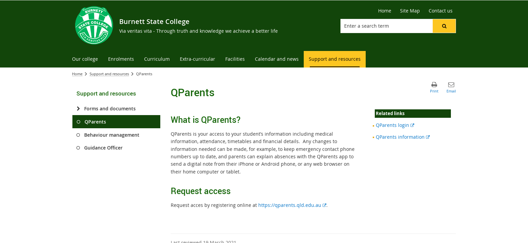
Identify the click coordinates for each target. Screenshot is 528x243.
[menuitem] (85, 59)
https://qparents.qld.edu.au (292, 205)
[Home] (385, 10)
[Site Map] (410, 10)
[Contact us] (440, 10)
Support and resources (109, 73)
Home (77, 73)
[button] (444, 26)
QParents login (395, 125)
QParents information (403, 137)
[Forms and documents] (78, 109)
